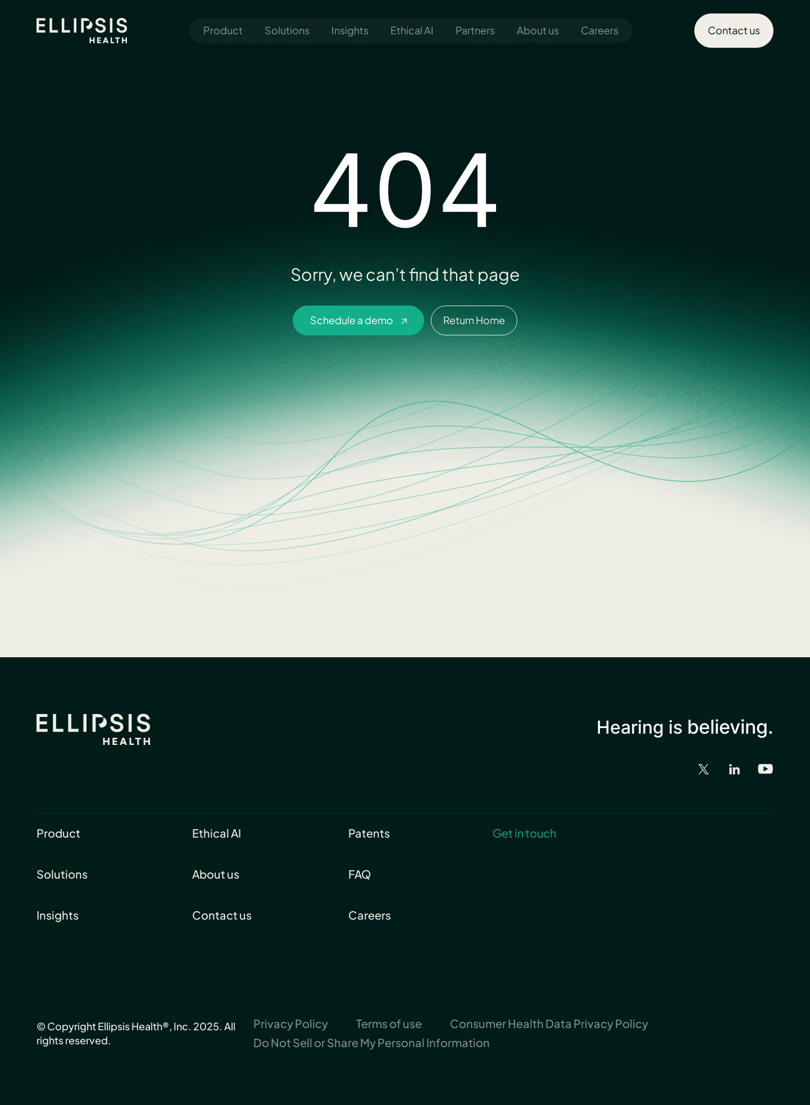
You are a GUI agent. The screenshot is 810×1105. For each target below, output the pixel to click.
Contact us (222, 913)
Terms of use (389, 1022)
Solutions (287, 30)
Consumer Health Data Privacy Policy (549, 1022)
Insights (349, 30)
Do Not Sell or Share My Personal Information (371, 1041)
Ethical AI (412, 30)
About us (538, 30)
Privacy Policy (290, 1022)
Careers (599, 30)
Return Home (474, 319)
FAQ (359, 872)
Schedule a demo (351, 319)
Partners (475, 30)
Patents (369, 831)
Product (223, 30)
